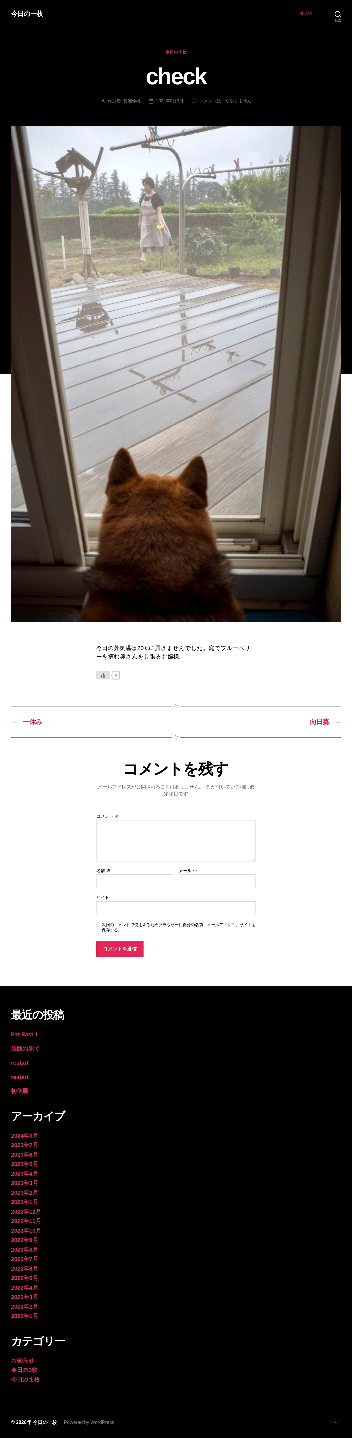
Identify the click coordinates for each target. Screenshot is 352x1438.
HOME (305, 13)
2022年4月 (24, 1287)
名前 (103, 870)
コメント (107, 816)
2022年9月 (24, 1240)
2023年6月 (24, 1154)
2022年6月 (24, 1268)
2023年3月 (24, 1183)
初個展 (19, 1091)
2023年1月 (24, 1202)
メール (188, 870)
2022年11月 (26, 1221)
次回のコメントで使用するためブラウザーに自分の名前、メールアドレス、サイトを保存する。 (179, 927)
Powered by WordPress (89, 1422)
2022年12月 (26, 1211)
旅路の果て (25, 1048)
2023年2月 (24, 1192)
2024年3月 (24, 1135)
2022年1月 (24, 1316)
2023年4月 (24, 1173)
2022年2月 (24, 1306)
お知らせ (23, 1360)
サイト (102, 897)
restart (19, 1062)
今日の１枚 (176, 52)
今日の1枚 (24, 1370)
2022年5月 (24, 1278)
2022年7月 (24, 1259)
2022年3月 (24, 1297)
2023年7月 (24, 1145)
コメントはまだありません (225, 101)
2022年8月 (24, 1249)
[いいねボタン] (103, 675)
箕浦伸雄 (132, 101)
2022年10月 (26, 1230)
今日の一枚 (27, 13)
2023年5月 (24, 1164)
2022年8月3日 (169, 101)
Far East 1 (24, 1034)
